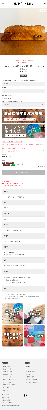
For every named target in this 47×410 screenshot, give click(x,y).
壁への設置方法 (30, 374)
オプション (6, 390)
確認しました (6, 98)
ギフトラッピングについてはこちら (12, 141)
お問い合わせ (5, 397)
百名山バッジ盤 (7, 369)
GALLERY (28, 369)
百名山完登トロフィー (9, 366)
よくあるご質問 (30, 377)
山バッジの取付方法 (31, 371)
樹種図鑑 (28, 366)
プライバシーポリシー (8, 402)
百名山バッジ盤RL (8, 371)
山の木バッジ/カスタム (9, 384)
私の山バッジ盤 (7, 377)
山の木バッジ (6, 387)
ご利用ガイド (5, 394)
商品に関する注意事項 (31, 379)
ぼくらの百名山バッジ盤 (9, 379)
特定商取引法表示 (6, 400)
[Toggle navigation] (2, 3)
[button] (3, 31)
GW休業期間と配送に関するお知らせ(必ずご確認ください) (23, 61)
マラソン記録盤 (7, 382)
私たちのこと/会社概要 (32, 382)
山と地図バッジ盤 (7, 374)
